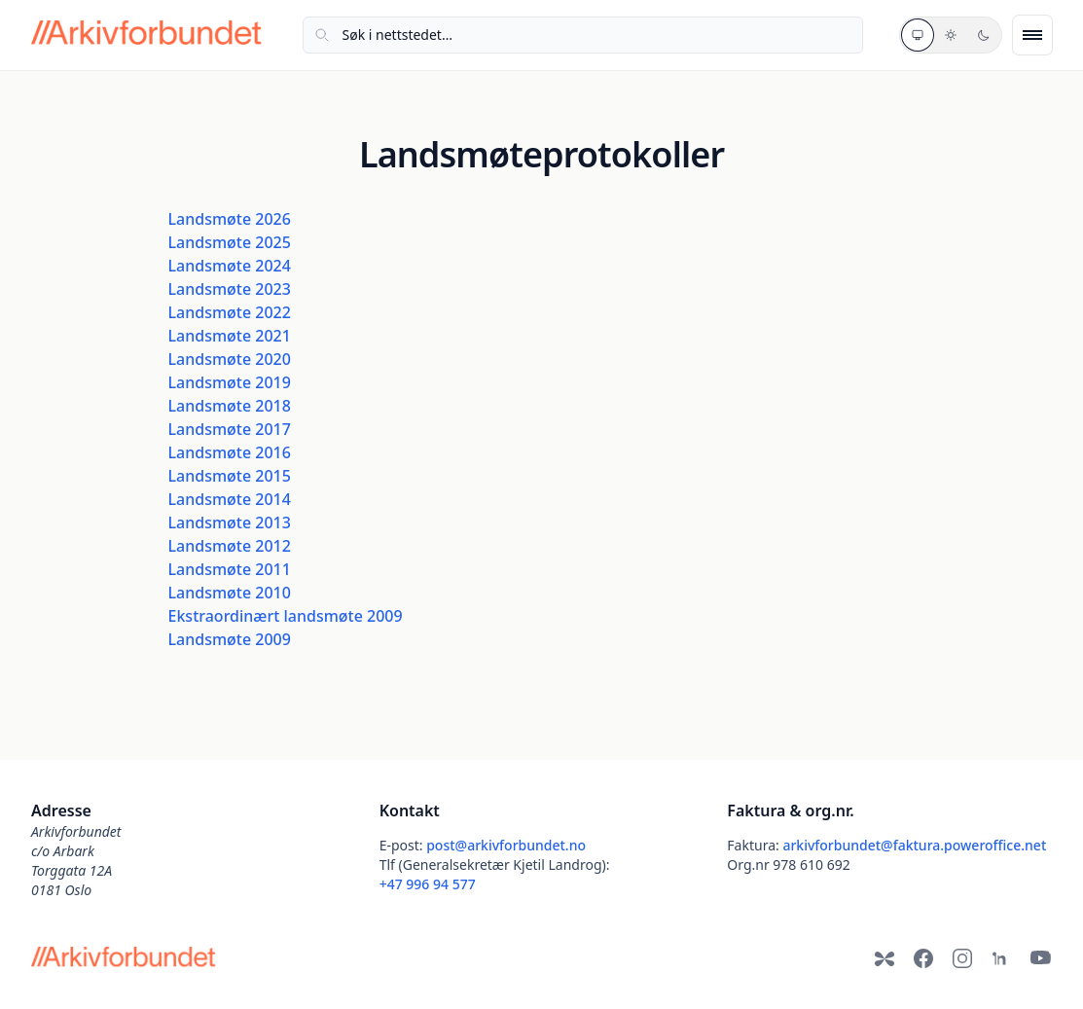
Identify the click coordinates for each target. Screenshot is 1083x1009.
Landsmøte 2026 (229, 219)
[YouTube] (1040, 958)
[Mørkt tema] (983, 35)
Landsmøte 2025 (229, 242)
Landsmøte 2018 (229, 405)
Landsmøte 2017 (229, 429)
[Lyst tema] (950, 35)
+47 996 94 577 (427, 884)
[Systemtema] (917, 35)
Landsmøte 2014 (229, 499)
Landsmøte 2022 (229, 312)
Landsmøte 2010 (229, 592)
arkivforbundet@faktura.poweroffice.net (914, 845)
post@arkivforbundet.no (506, 845)
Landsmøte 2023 (229, 289)
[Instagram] (962, 958)
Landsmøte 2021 (229, 335)
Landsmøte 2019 (229, 382)
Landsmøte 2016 (229, 452)
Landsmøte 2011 (229, 569)
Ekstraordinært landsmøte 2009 (285, 616)
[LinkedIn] (1001, 958)
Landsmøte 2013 (229, 522)
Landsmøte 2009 (229, 639)
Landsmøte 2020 (229, 359)
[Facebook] (923, 958)
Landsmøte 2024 (229, 265)
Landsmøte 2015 (229, 475)
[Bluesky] (884, 958)
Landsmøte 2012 (229, 546)
